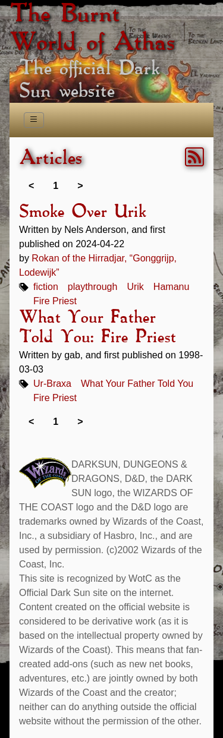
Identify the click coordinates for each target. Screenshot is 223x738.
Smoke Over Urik (82, 212)
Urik (135, 287)
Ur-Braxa (52, 384)
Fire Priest (55, 301)
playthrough (93, 287)
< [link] (31, 186)
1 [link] (55, 186)
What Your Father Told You (137, 384)
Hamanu (171, 287)
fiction (45, 287)
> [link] (80, 186)
